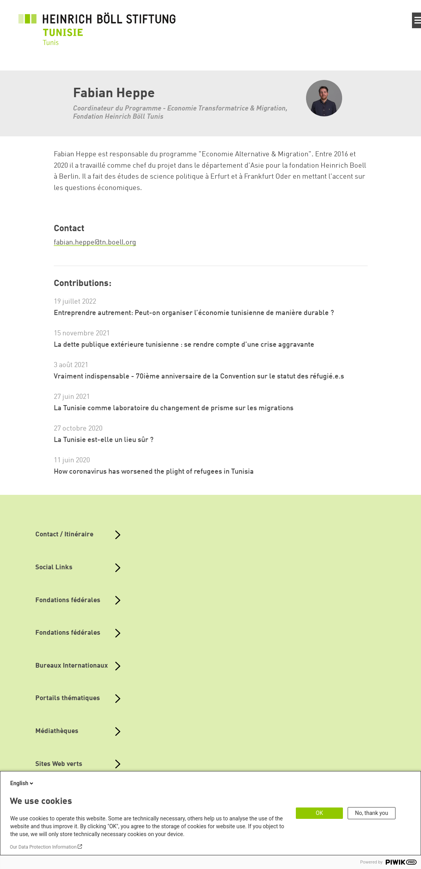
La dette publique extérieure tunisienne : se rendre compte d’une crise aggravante (184, 344)
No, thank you (371, 813)
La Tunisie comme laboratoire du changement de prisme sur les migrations (173, 408)
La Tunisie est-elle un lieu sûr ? (103, 440)
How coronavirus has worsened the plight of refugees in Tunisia (154, 471)
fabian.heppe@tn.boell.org (95, 242)
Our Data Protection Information (43, 847)
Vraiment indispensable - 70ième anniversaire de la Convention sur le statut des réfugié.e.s (199, 376)
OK (319, 813)
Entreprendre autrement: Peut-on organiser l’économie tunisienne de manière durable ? (194, 313)
